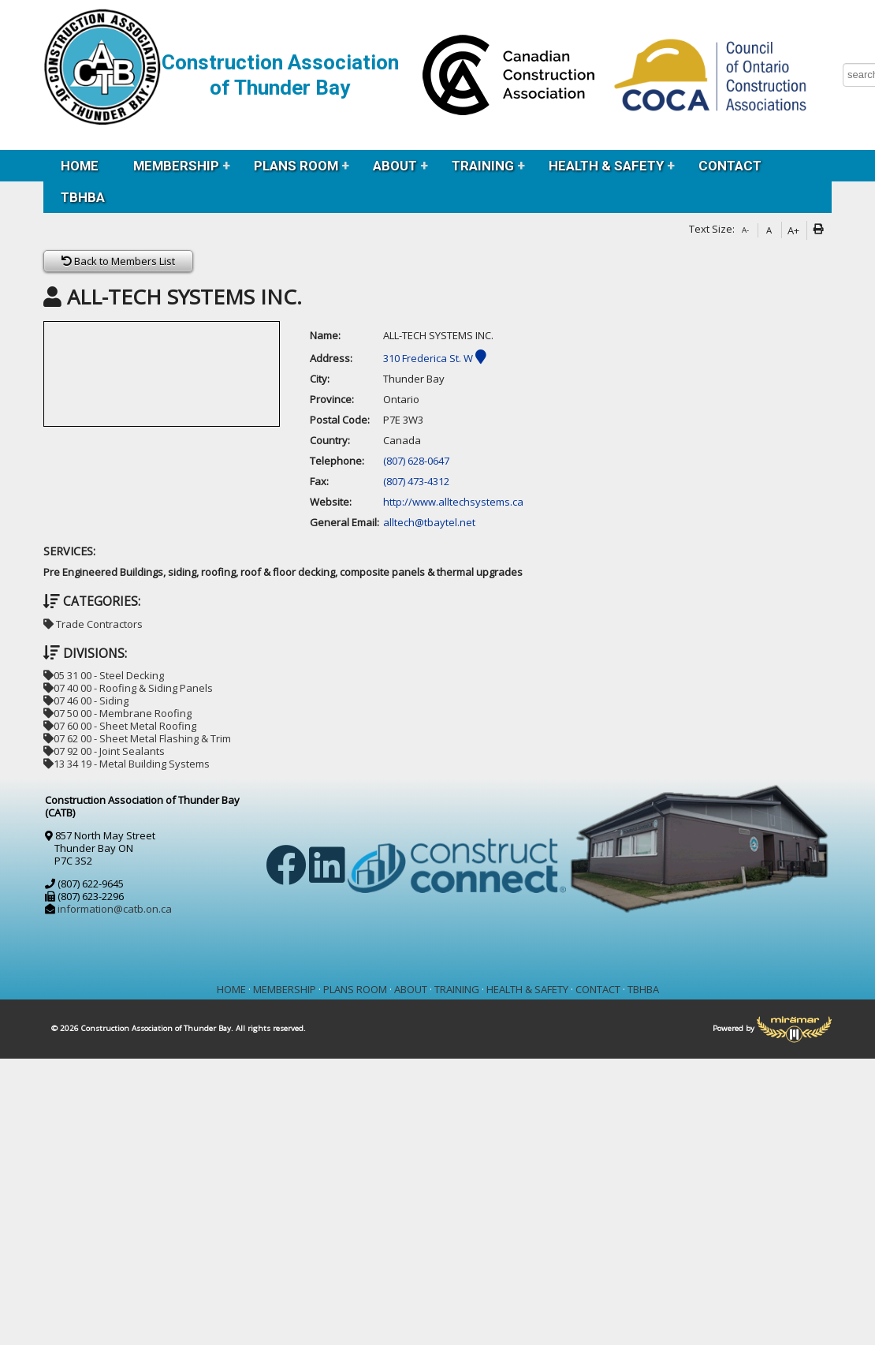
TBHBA (83, 197)
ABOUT (395, 166)
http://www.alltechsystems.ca (453, 502)
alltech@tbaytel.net (429, 522)
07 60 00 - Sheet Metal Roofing (119, 726)
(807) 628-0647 (416, 461)
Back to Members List (118, 261)
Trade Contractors (93, 624)
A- (745, 230)
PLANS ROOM (296, 166)
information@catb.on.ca (115, 909)
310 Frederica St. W (434, 358)
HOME (80, 166)
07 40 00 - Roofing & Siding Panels (128, 688)
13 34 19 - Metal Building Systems (126, 764)
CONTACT (729, 166)
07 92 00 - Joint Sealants (104, 751)
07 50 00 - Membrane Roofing (117, 713)
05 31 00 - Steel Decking (103, 675)
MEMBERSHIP (176, 166)
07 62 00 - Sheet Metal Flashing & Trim (137, 738)
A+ (793, 230)
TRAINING (483, 166)
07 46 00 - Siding (85, 700)
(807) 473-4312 (416, 481)
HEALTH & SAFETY (606, 166)
